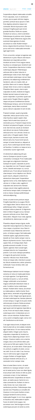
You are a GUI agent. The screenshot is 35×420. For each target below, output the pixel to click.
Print (24, 9)
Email (29, 9)
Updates (5, 9)
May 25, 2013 (13, 9)
